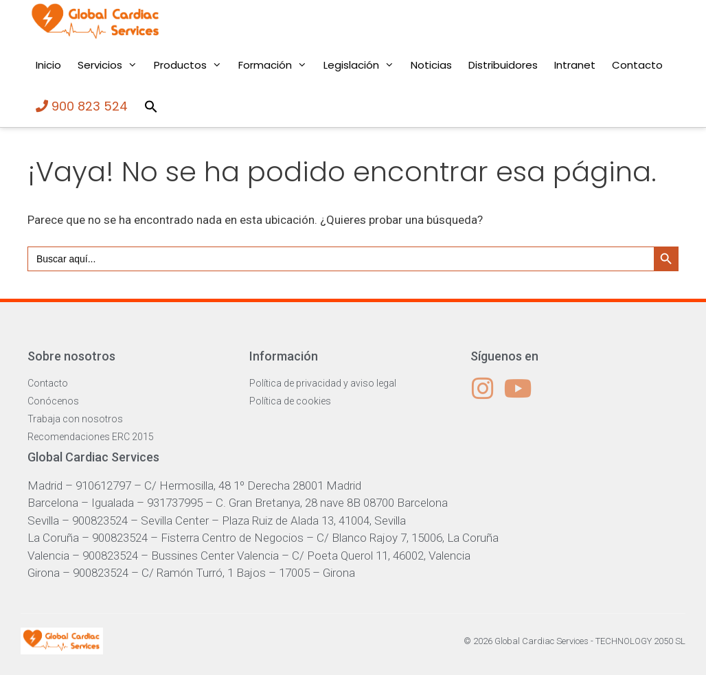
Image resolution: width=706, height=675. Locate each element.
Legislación (362, 65)
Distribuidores (503, 65)
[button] (151, 106)
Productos (192, 65)
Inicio (48, 65)
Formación (276, 65)
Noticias (431, 65)
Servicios (112, 65)
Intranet (574, 65)
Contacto (637, 65)
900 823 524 (82, 106)
